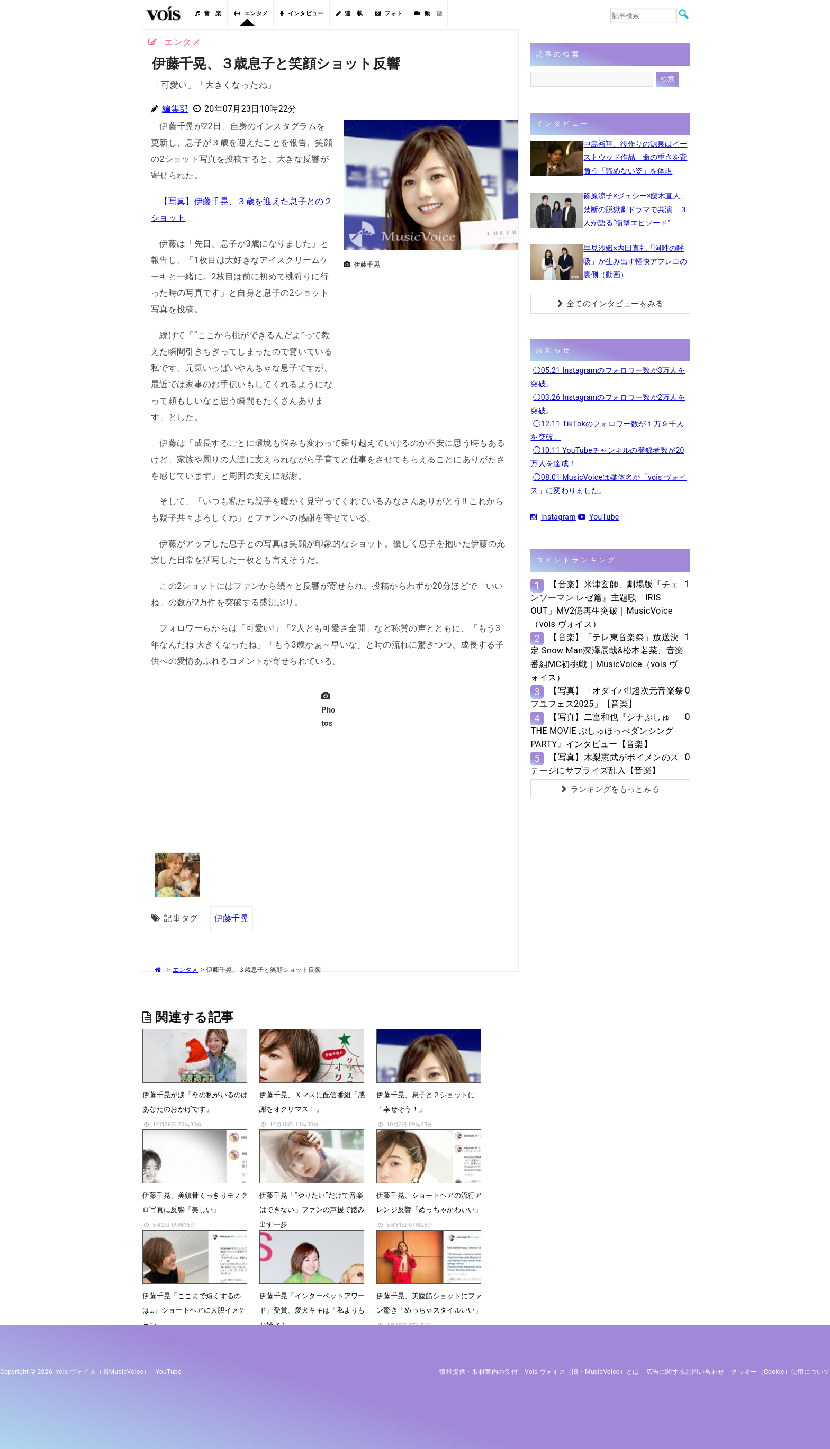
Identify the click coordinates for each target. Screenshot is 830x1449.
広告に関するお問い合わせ (685, 1371)
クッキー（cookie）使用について (780, 1371)
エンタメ (251, 13)
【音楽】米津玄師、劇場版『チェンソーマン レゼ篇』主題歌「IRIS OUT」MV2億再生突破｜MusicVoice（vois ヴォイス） (604, 604)
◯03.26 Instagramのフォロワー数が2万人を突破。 (607, 404)
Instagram (552, 517)
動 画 (428, 13)
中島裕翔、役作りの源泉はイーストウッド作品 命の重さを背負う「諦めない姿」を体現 (635, 157)
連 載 (349, 13)
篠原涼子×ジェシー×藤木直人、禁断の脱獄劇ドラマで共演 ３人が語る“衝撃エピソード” (635, 209)
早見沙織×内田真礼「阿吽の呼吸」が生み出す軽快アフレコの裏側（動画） (635, 261)
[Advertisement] (427, 348)
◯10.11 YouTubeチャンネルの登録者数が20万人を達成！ (607, 457)
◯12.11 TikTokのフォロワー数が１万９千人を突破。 (607, 430)
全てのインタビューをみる (610, 303)
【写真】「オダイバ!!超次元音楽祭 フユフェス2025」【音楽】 (606, 697)
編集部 (175, 109)
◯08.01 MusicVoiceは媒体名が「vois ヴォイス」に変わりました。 (608, 484)
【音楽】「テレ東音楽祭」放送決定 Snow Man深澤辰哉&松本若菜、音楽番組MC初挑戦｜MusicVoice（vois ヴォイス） (606, 657)
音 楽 (208, 13)
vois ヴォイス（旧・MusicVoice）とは (582, 1371)
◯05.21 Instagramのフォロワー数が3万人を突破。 (607, 377)
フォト (388, 13)
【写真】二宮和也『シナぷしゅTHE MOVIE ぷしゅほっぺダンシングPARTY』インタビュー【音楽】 (601, 730)
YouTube (598, 517)
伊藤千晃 (231, 918)
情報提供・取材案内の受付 (478, 1371)
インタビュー (301, 13)
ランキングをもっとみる (610, 789)
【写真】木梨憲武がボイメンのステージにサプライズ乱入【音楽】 (604, 764)
